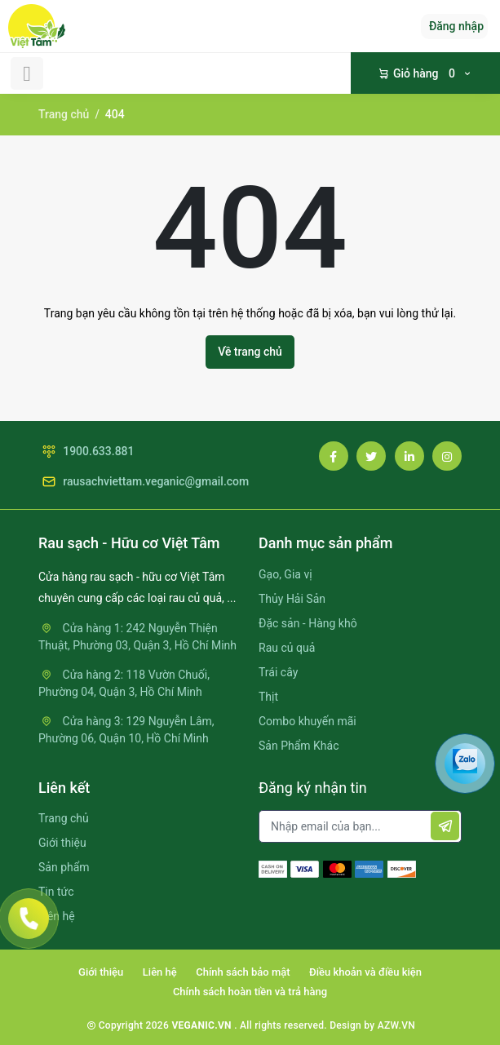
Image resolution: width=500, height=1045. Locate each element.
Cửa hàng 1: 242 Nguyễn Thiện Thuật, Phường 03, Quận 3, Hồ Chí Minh (137, 637)
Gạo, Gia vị (285, 574)
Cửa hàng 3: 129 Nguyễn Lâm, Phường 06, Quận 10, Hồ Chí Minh (126, 730)
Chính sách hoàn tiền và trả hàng (250, 991)
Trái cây (278, 672)
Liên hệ (160, 972)
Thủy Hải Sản (292, 598)
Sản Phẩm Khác (298, 745)
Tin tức (56, 891)
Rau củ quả (287, 647)
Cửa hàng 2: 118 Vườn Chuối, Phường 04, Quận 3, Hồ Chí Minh (124, 683)
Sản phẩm (64, 867)
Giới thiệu (62, 842)
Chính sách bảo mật (243, 972)
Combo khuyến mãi (307, 721)
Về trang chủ (250, 351)
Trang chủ (63, 114)
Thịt (268, 696)
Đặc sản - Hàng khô (308, 623)
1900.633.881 (86, 452)
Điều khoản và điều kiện (365, 972)
